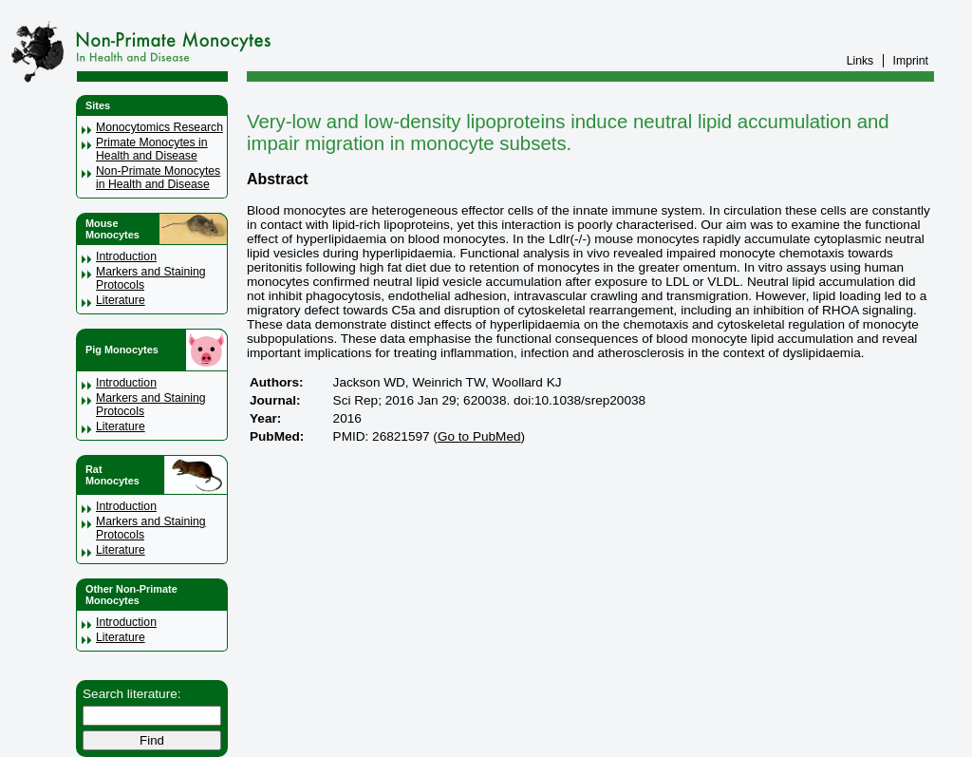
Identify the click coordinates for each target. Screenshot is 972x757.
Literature (120, 300)
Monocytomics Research (159, 127)
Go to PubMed (479, 436)
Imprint (910, 60)
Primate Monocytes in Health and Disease (152, 149)
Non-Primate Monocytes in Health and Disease (158, 177)
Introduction (126, 256)
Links (860, 60)
